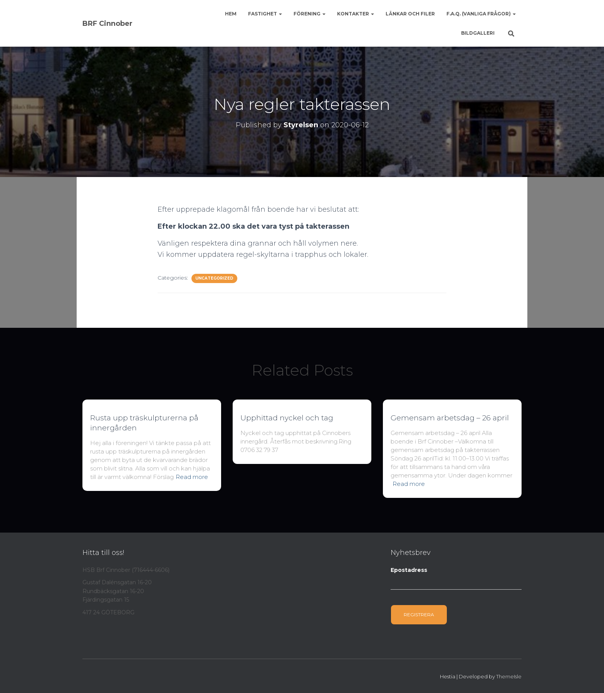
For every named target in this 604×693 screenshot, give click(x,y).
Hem (231, 14)
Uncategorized (214, 278)
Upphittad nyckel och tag (286, 417)
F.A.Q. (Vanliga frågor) (481, 14)
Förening (309, 14)
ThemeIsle (509, 676)
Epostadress (409, 570)
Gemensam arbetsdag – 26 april (450, 417)
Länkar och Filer (410, 14)
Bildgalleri (478, 33)
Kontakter (355, 14)
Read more (192, 477)
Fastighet (265, 14)
